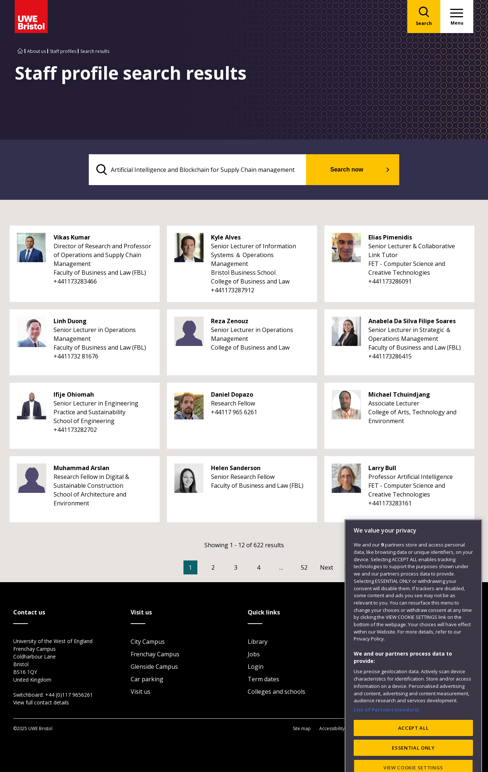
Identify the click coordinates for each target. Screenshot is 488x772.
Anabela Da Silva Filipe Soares (412, 321)
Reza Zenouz (229, 321)
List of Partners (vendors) (386, 733)
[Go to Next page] (334, 567)
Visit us (140, 692)
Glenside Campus (154, 667)
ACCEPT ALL (413, 751)
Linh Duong (70, 321)
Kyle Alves (226, 237)
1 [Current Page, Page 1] (190, 567)
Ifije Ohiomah (74, 394)
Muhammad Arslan (81, 468)
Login (255, 667)
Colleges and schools (276, 692)
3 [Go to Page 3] (235, 567)
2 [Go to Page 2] (213, 567)
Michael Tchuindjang (399, 394)
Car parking (147, 679)
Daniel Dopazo (232, 394)
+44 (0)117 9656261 (69, 694)
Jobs (254, 654)
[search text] (197, 169)
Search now (346, 169)
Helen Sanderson (236, 468)
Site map (302, 728)
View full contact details (41, 702)
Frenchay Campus (155, 654)
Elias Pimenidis (390, 237)
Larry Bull (382, 468)
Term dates (263, 679)
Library (257, 642)
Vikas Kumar (72, 237)
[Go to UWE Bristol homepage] (20, 51)
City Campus (148, 642)
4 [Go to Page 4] (258, 567)
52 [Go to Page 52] (304, 567)
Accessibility (332, 728)
